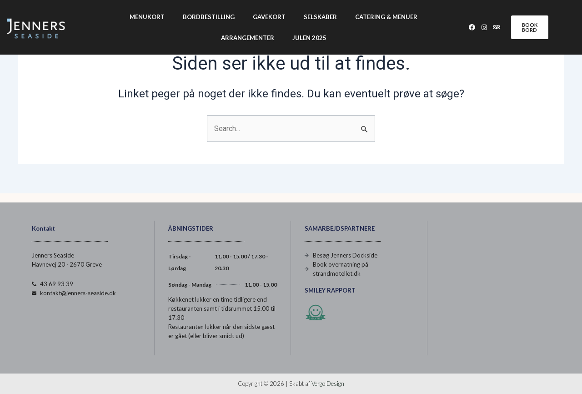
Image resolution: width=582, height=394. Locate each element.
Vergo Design (327, 383)
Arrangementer (247, 37)
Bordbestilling (209, 16)
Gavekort (269, 16)
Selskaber (320, 16)
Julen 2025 (309, 37)
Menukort (147, 16)
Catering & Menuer (386, 16)
